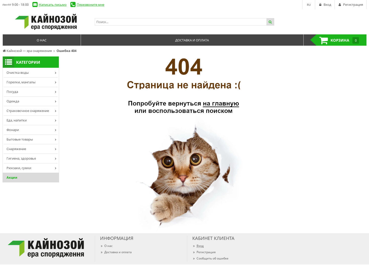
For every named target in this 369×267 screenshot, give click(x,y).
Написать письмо (53, 4)
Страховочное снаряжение (28, 110)
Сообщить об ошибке (210, 258)
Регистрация (204, 252)
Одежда (13, 101)
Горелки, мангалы (21, 82)
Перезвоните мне (90, 4)
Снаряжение (16, 149)
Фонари (13, 129)
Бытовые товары (20, 139)
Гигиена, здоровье (21, 158)
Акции (12, 177)
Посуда (12, 91)
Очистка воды (18, 72)
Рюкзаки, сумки (19, 168)
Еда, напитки (17, 120)
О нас (106, 246)
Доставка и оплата (116, 252)
